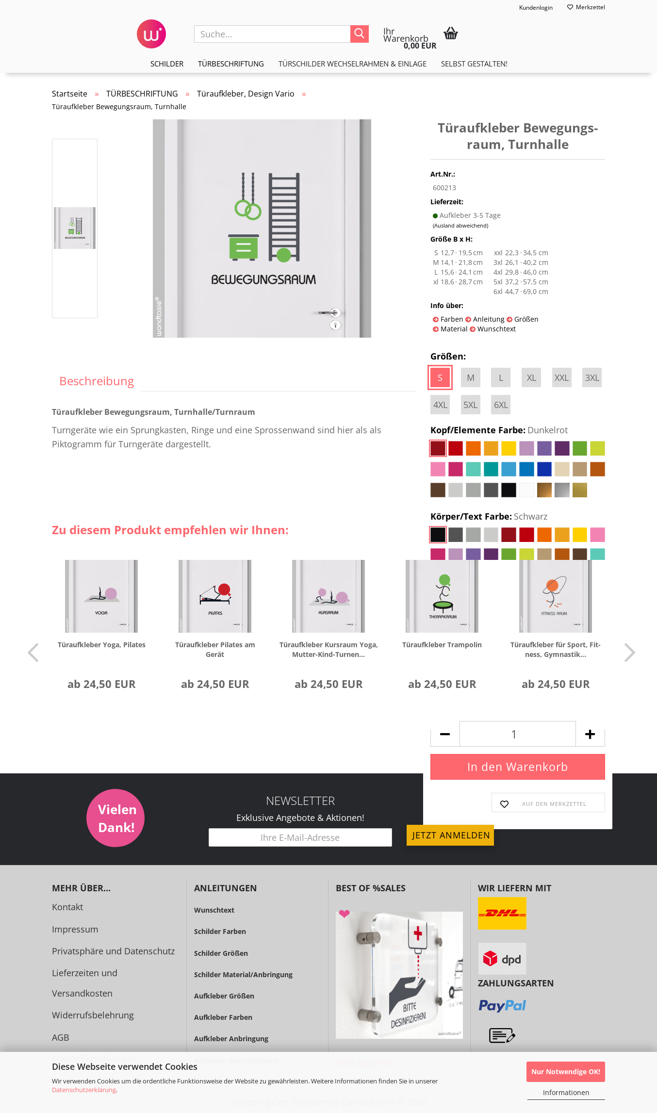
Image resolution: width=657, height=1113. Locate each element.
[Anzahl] (518, 734)
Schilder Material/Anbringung (243, 974)
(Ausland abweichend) (460, 225)
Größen (525, 319)
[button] (30, 652)
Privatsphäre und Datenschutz (113, 951)
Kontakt (67, 907)
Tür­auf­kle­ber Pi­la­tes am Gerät (215, 649)
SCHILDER (166, 63)
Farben (451, 319)
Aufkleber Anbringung (231, 1038)
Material (453, 328)
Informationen (566, 1092)
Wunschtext (496, 328)
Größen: (448, 356)
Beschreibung (96, 381)
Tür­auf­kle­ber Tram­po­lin (442, 644)
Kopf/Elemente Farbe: (499, 430)
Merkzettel (586, 7)
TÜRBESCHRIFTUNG (231, 63)
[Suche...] (359, 34)
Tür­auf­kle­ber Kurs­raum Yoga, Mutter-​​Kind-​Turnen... (328, 649)
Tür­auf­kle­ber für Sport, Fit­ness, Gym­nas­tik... (555, 649)
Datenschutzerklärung (84, 1089)
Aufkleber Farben (223, 1017)
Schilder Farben (220, 931)
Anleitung (488, 319)
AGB (60, 1037)
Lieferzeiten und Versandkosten (84, 982)
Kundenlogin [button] (530, 8)
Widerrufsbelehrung (93, 1015)
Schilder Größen (221, 953)
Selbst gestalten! (474, 63)
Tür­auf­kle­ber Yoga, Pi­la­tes (102, 644)
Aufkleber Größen (224, 995)
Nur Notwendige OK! (565, 1071)
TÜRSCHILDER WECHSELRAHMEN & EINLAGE (353, 63)
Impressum (75, 929)
